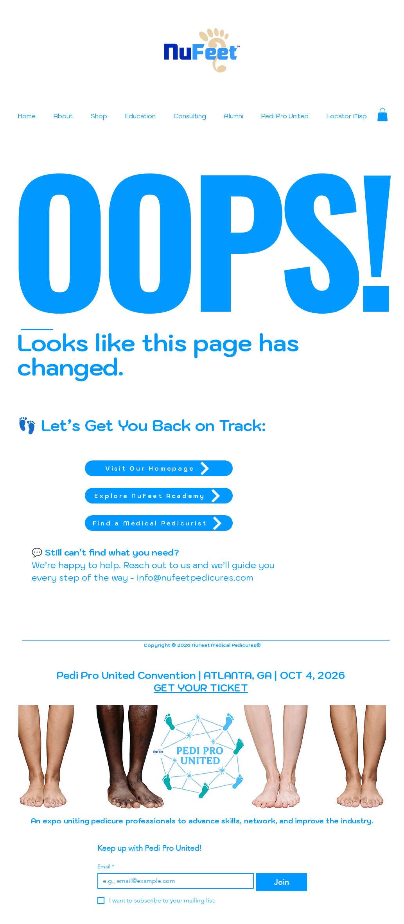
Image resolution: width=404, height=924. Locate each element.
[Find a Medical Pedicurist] (159, 523)
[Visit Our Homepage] (159, 468)
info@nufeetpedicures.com (194, 577)
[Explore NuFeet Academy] (159, 496)
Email (105, 866)
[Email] (173, 881)
